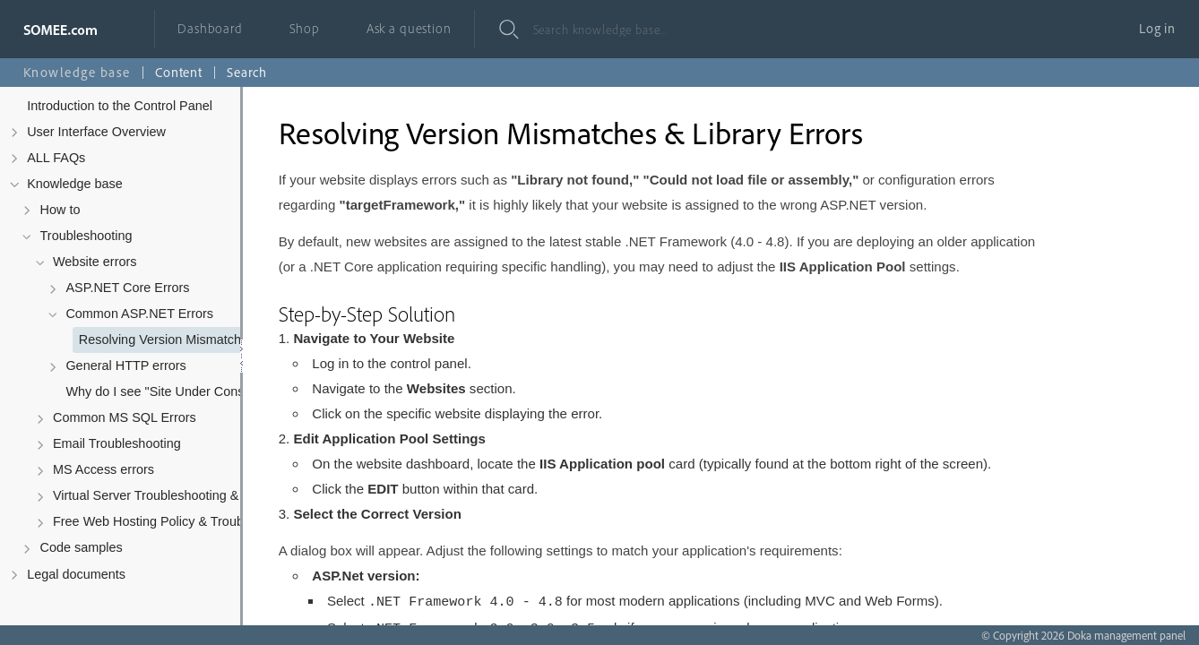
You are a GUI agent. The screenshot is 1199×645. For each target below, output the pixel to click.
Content (179, 72)
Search (247, 72)
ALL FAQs (56, 157)
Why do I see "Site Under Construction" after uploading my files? (182, 391)
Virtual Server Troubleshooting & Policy (165, 495)
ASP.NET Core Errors (127, 287)
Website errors (95, 261)
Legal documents (76, 574)
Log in (1157, 28)
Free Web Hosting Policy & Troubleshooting (170, 521)
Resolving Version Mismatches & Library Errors (196, 339)
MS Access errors (103, 469)
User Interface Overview (96, 132)
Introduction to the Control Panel (119, 106)
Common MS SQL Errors (124, 417)
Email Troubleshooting (117, 443)
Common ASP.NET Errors (139, 313)
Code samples (81, 547)
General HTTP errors (125, 365)
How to (60, 209)
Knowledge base (75, 183)
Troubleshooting (86, 235)
